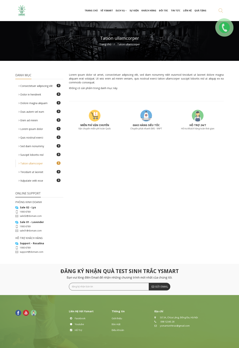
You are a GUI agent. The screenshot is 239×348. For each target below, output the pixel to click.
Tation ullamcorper (128, 44)
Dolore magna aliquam (39, 103)
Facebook (77, 318)
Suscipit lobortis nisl (39, 154)
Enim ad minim (39, 120)
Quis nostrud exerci (39, 137)
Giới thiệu (117, 318)
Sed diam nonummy (39, 146)
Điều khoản (118, 330)
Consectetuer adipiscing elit (39, 86)
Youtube (76, 324)
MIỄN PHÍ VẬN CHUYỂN (94, 125)
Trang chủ (105, 44)
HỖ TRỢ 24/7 (197, 125)
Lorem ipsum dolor (39, 129)
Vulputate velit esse (39, 180)
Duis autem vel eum (39, 111)
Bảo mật (116, 324)
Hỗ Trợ (75, 330)
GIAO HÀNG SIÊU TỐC (146, 125)
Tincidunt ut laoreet (39, 172)
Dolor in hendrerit (39, 94)
